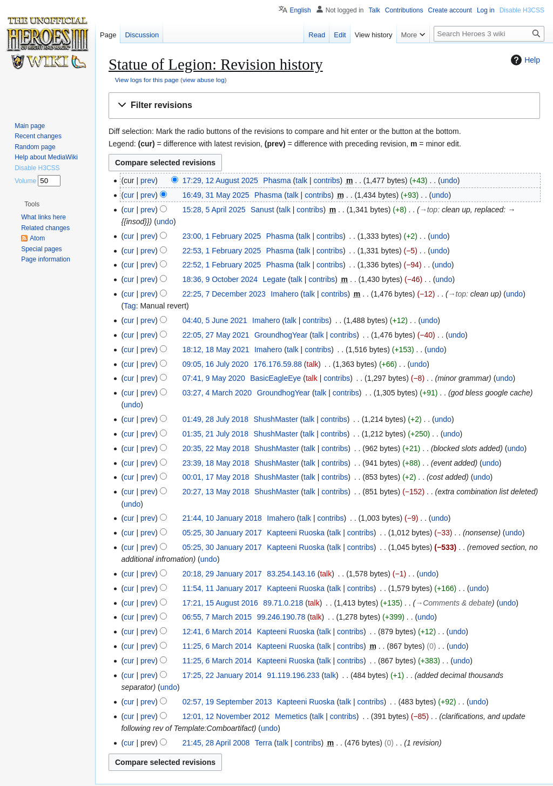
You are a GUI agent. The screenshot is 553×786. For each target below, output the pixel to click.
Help (524, 60)
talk (301, 180)
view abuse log (204, 79)
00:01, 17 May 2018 (216, 477)
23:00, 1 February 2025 (222, 236)
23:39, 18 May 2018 (216, 463)
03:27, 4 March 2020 (217, 392)
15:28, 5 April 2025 (214, 209)
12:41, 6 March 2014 (217, 631)
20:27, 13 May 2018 (216, 491)
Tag (130, 305)
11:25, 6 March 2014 (217, 646)
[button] (324, 105)
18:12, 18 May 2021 (216, 349)
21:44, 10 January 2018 (222, 518)
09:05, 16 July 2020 (215, 364)
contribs (326, 180)
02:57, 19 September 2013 (227, 701)
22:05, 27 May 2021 (216, 335)
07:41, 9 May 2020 (214, 378)
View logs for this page (147, 79)
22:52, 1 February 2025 (222, 264)
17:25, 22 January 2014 (222, 675)
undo (449, 180)
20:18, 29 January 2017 (222, 573)
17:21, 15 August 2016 (220, 603)
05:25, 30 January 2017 (222, 532)
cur (129, 195)
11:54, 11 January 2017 (222, 588)
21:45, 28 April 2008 (216, 742)
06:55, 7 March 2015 (217, 617)
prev (147, 180)
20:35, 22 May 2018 (216, 448)
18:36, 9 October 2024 (220, 279)
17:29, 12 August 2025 (220, 180)
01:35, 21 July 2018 (215, 433)
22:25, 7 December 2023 (224, 294)
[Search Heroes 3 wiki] (489, 34)
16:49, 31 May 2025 (216, 195)
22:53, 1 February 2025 (222, 250)
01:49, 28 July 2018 (215, 419)
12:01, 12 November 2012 (226, 716)
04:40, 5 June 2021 (215, 320)
